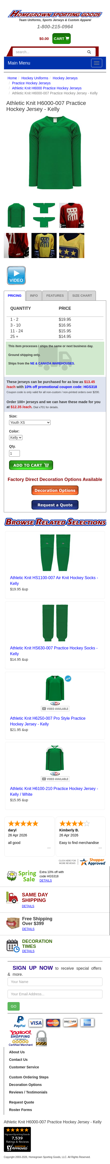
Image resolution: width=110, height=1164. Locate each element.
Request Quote (21, 1102)
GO (13, 1006)
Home (12, 78)
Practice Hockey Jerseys (31, 83)
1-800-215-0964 (55, 26)
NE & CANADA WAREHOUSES (52, 363)
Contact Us (18, 1060)
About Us (17, 1052)
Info (34, 295)
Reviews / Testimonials (28, 1092)
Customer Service (24, 1067)
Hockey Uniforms (34, 78)
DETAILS (46, 880)
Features (55, 295)
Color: (14, 431)
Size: (13, 416)
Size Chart (82, 295)
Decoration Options (25, 1085)
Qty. (12, 446)
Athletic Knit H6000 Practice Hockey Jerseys (47, 88)
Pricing (14, 295)
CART (61, 38)
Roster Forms (20, 1110)
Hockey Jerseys (65, 78)
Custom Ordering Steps (29, 1077)
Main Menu (19, 63)
